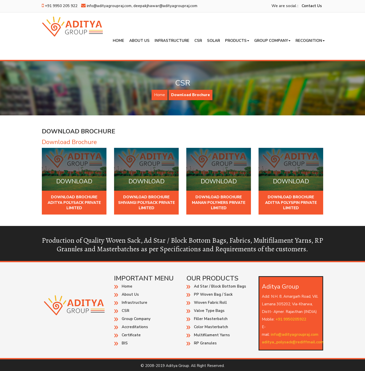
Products (237, 40)
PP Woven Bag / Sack (213, 294)
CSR (198, 40)
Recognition (310, 40)
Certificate (131, 335)
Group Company (272, 40)
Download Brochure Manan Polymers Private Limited (218, 202)
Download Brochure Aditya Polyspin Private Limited (291, 202)
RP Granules (205, 343)
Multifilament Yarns (212, 335)
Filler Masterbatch (211, 318)
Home (118, 40)
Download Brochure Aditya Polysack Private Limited (74, 202)
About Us (139, 40)
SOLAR (213, 40)
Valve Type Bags (209, 310)
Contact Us (312, 5)
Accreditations (135, 326)
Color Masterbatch (211, 326)
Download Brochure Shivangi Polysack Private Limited (146, 202)
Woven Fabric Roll (210, 302)
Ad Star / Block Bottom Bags (220, 286)
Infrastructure (172, 40)
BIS (125, 343)
